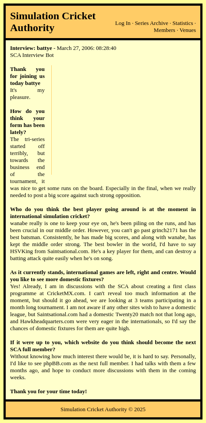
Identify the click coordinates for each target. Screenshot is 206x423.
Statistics (183, 23)
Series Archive (151, 23)
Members (164, 30)
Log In (123, 23)
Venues (187, 30)
